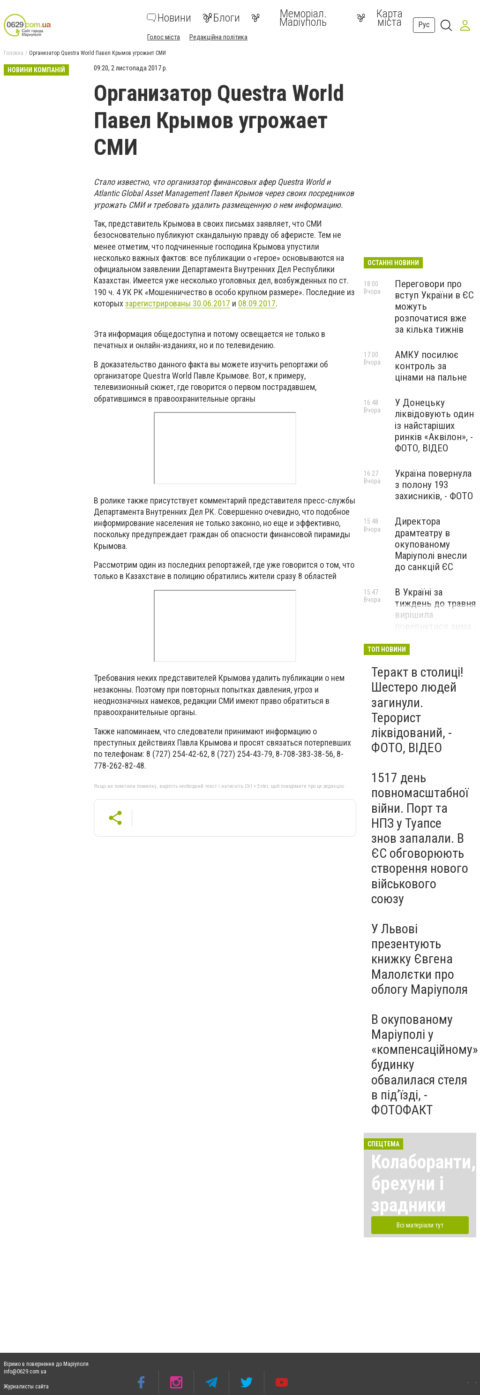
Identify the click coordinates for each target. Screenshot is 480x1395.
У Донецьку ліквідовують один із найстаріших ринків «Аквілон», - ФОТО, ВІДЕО (434, 425)
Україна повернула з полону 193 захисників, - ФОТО (434, 485)
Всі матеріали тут (420, 1225)
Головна (13, 53)
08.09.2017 (257, 303)
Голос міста (163, 37)
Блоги (221, 18)
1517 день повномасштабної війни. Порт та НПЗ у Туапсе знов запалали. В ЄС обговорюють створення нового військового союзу (419, 838)
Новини (169, 18)
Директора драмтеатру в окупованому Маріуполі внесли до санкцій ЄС (431, 544)
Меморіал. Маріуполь (289, 17)
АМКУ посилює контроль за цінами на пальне (431, 366)
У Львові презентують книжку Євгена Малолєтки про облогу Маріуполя (419, 959)
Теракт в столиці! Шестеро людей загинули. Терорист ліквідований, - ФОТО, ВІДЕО (417, 709)
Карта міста (380, 17)
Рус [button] (424, 24)
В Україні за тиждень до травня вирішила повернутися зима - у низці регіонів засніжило (435, 621)
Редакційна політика (218, 37)
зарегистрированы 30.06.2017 (177, 303)
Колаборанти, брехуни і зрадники (423, 1183)
